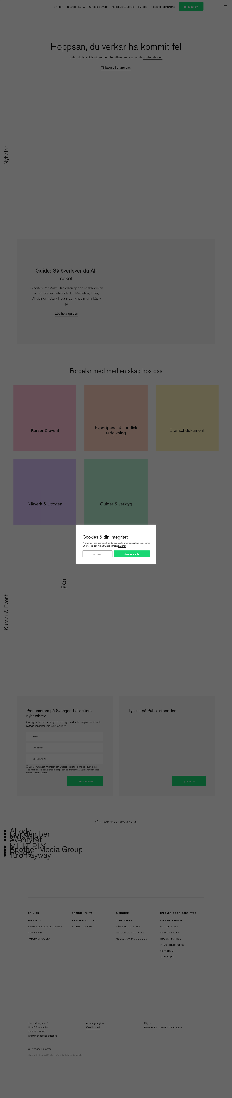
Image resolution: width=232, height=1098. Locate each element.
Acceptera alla (131, 554)
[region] (116, 549)
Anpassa (97, 554)
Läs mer (122, 545)
